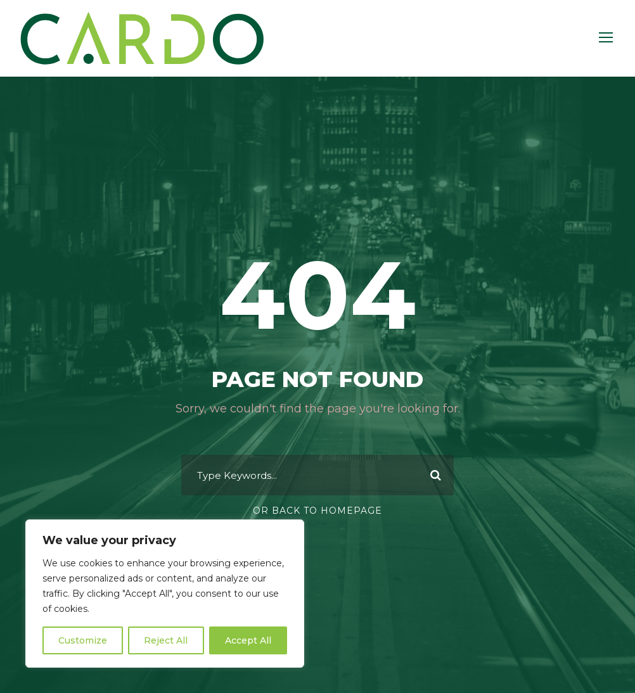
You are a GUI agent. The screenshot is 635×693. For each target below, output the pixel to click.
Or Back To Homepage (317, 510)
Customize (82, 640)
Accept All (248, 640)
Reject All (166, 640)
